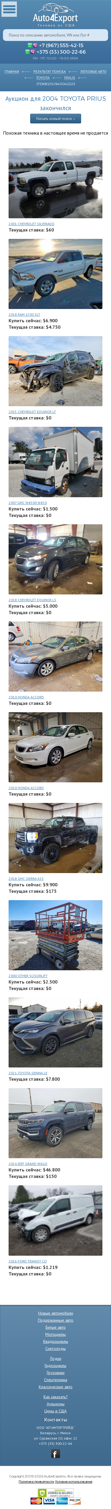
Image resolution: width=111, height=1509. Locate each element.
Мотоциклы (55, 1334)
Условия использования (73, 1481)
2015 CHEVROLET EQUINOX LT (32, 411)
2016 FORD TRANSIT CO (28, 1261)
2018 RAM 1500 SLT (24, 314)
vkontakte (55, 1453)
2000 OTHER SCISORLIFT (28, 976)
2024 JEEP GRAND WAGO (28, 1163)
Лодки (55, 1358)
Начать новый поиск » (55, 118)
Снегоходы (55, 1348)
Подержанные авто (55, 1320)
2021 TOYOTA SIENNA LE (28, 1073)
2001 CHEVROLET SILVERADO (31, 224)
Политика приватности (36, 1481)
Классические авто (56, 1386)
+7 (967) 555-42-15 (61, 45)
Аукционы (56, 1403)
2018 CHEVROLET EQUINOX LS (32, 600)
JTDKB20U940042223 (55, 84)
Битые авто (56, 1327)
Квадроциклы (55, 1341)
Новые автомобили (55, 1313)
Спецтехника (55, 1379)
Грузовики (56, 1372)
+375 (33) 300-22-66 (61, 51)
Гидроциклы (55, 1365)
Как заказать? (56, 1396)
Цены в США (55, 1411)
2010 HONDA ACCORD (26, 697)
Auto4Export (55, 13)
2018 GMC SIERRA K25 (26, 878)
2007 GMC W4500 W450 (28, 502)
